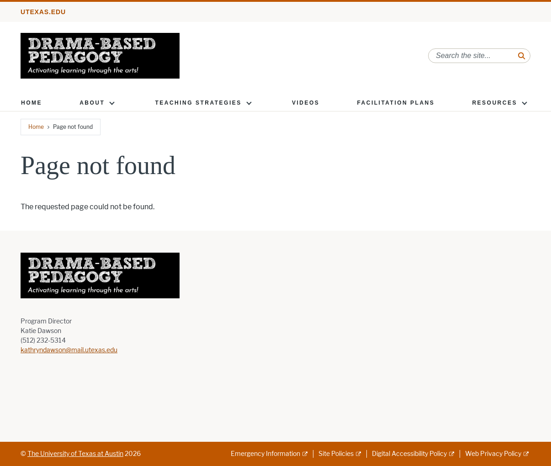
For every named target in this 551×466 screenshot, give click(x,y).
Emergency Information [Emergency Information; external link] (265, 454)
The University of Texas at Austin (75, 454)
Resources (494, 103)
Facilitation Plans (395, 103)
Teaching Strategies (198, 103)
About (92, 103)
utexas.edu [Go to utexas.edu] (43, 12)
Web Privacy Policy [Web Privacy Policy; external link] (493, 454)
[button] (111, 102)
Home (31, 103)
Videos (305, 103)
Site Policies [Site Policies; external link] (336, 454)
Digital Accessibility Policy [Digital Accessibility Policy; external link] (409, 454)
